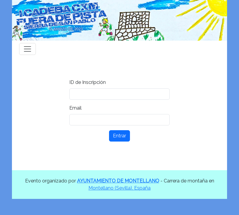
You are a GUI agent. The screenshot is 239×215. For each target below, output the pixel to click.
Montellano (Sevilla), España (119, 188)
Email (75, 108)
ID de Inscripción (87, 82)
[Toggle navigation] (27, 49)
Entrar (119, 136)
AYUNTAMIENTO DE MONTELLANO (118, 181)
